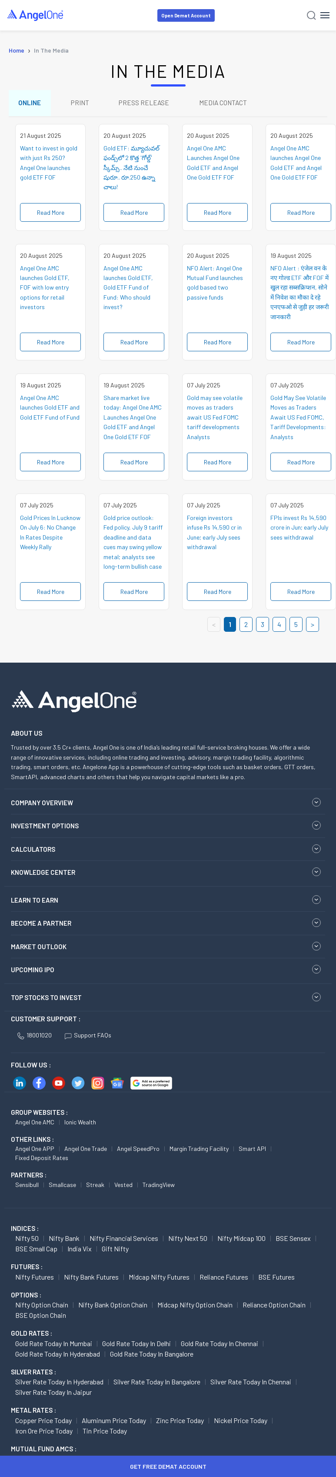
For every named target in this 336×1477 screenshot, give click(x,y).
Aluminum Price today (114, 1422)
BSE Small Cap (36, 1251)
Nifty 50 (27, 1240)
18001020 (34, 1037)
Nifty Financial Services (124, 1240)
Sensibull (27, 1186)
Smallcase (62, 1186)
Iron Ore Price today (44, 1432)
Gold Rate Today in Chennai (219, 1345)
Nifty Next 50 (187, 1240)
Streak (95, 1186)
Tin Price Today (105, 1432)
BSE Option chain (40, 1317)
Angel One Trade (85, 1150)
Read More (50, 214)
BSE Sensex (293, 1240)
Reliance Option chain (274, 1307)
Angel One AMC (34, 1123)
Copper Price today (43, 1422)
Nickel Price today (240, 1422)
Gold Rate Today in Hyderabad (57, 1355)
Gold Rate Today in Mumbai (53, 1345)
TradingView (159, 1186)
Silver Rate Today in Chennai (250, 1384)
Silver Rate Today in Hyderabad (59, 1384)
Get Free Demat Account (168, 1466)
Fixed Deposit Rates (41, 1160)
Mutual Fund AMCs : (44, 1450)
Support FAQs (88, 1037)
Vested (123, 1186)
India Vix (79, 1251)
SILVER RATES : (33, 1373)
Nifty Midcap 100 (241, 1240)
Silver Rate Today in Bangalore (156, 1384)
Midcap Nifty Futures (159, 1278)
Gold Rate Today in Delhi (136, 1345)
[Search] (311, 15)
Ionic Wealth (80, 1123)
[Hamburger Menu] (324, 15)
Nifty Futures (34, 1278)
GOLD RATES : (31, 1335)
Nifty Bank (64, 1240)
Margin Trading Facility (199, 1150)
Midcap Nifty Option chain (195, 1307)
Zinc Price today (180, 1422)
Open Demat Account (186, 15)
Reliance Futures (224, 1278)
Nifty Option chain (41, 1307)
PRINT (82, 104)
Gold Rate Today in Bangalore (151, 1355)
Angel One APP (34, 1150)
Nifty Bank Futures (91, 1278)
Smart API (252, 1150)
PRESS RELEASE (149, 104)
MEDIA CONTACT (230, 104)
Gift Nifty (115, 1251)
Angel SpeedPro (138, 1150)
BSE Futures (276, 1278)
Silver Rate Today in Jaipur (53, 1394)
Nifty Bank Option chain (112, 1307)
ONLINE (30, 104)
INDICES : (25, 1230)
